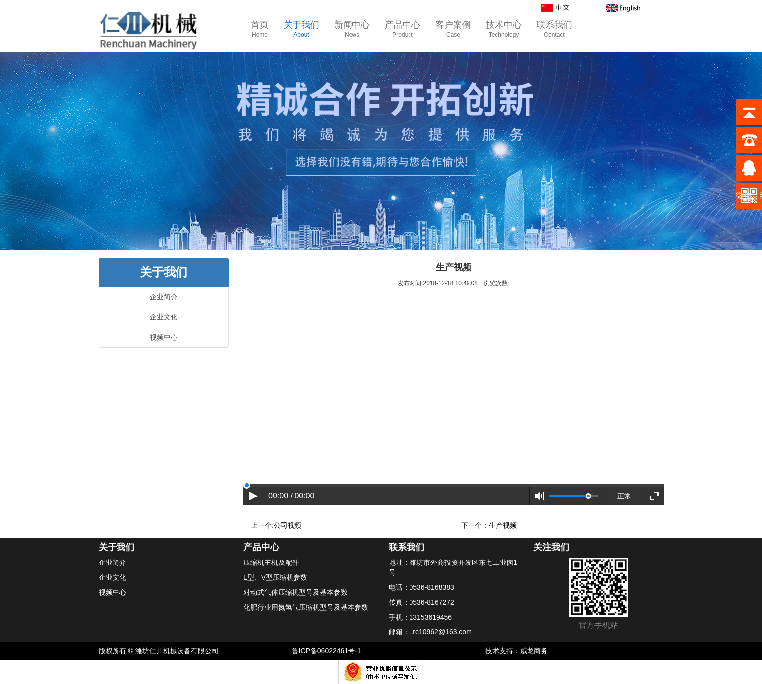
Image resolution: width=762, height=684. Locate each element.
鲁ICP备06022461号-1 (326, 651)
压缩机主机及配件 (271, 562)
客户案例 (453, 30)
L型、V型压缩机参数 (275, 577)
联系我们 (554, 30)
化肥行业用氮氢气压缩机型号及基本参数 (305, 607)
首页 (260, 30)
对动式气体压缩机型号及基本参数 (295, 592)
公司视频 (287, 525)
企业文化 (163, 317)
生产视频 (503, 525)
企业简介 (163, 297)
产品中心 (402, 30)
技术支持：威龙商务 (516, 651)
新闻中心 (352, 30)
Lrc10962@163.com (441, 632)
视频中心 (163, 337)
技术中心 (504, 30)
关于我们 (301, 30)
